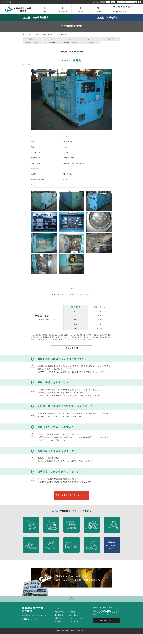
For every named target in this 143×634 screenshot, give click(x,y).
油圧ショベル (32, 39)
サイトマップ (73, 621)
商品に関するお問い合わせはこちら (71, 496)
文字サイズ (96, 2)
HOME (45, 9)
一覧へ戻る (71, 295)
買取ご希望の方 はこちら (112, 545)
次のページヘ (83, 295)
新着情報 (98, 9)
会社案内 (80, 9)
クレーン (71, 39)
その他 (91, 43)
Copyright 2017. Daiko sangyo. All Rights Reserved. (71, 631)
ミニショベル (52, 39)
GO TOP (71, 600)
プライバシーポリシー (76, 618)
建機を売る (58, 618)
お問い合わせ (119, 11)
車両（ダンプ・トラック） (71, 43)
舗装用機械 (52, 43)
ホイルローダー (91, 39)
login (139, 2)
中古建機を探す (60, 615)
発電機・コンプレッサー (32, 43)
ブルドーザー (110, 39)
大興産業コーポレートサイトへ (32, 619)
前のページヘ (59, 295)
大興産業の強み (63, 9)
